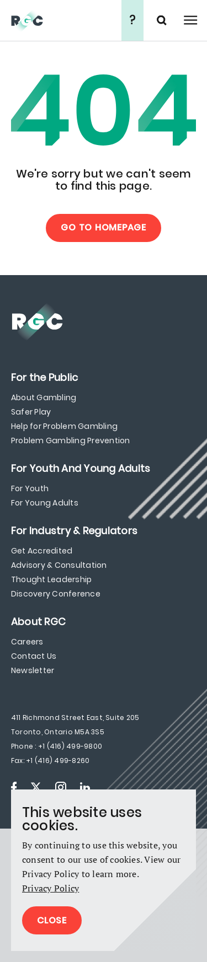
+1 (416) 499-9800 (70, 746)
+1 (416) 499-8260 (57, 760)
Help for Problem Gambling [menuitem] (64, 426)
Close (52, 920)
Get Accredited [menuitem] (41, 550)
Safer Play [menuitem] (31, 411)
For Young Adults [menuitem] (44, 502)
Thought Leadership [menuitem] (51, 579)
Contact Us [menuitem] (33, 656)
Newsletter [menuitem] (32, 670)
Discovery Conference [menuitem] (55, 593)
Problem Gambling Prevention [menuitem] (70, 440)
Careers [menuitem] (27, 641)
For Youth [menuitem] (30, 488)
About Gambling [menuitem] (43, 397)
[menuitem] (44, 378)
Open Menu (190, 20)
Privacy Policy (50, 888)
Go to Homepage (103, 227)
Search (163, 20)
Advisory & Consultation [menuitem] (59, 565)
